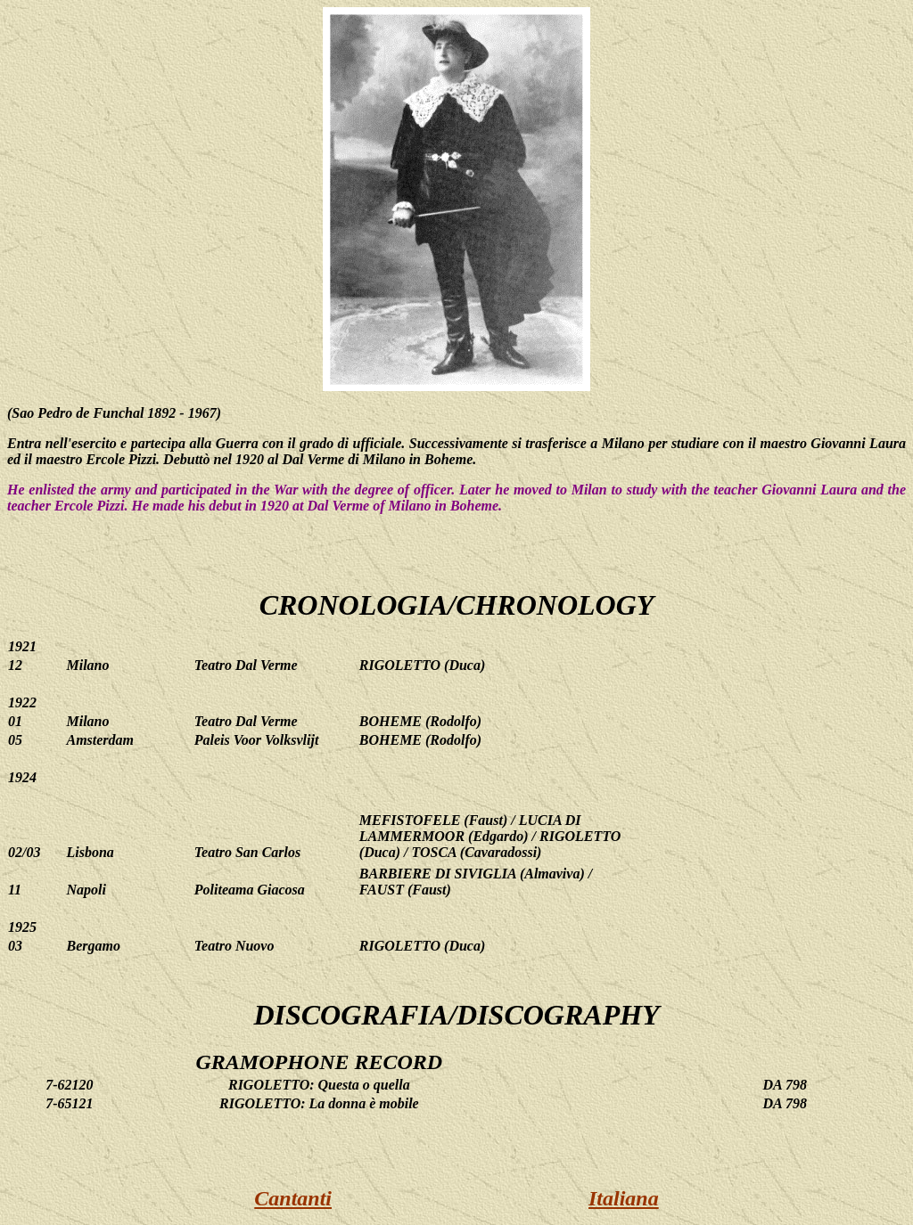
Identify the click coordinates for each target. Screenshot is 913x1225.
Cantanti (293, 1198)
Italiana (623, 1198)
